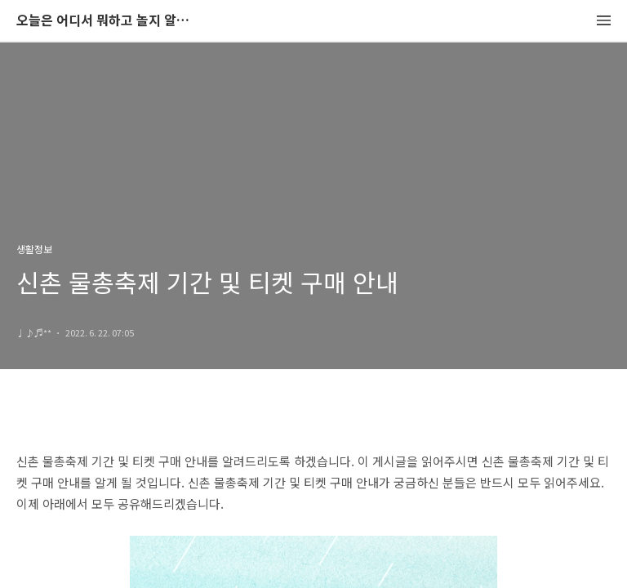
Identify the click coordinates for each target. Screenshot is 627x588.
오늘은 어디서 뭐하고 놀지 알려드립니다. (106, 20)
